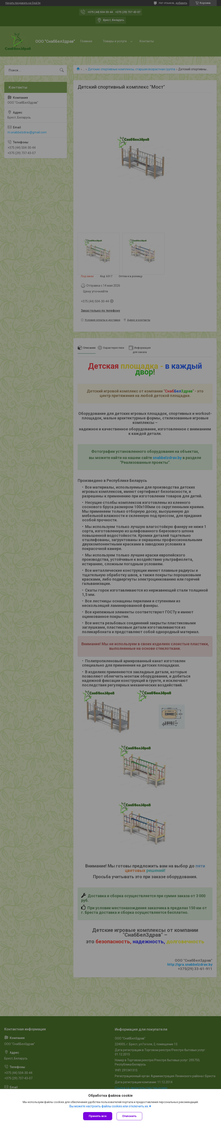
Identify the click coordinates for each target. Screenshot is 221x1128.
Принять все (98, 1116)
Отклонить (129, 1116)
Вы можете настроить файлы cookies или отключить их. (109, 1106)
